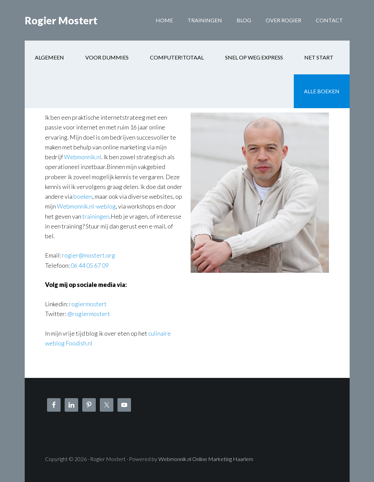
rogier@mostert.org (88, 255)
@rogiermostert (88, 313)
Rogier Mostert (61, 20)
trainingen (95, 216)
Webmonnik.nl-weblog (86, 206)
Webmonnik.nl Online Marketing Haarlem (205, 459)
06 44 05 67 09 (90, 265)
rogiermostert (88, 304)
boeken (82, 196)
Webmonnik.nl (82, 157)
